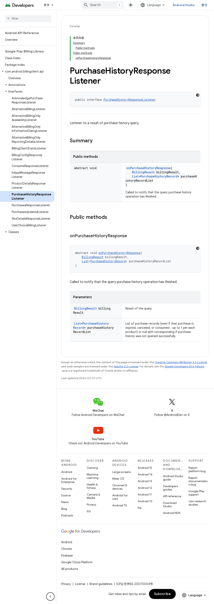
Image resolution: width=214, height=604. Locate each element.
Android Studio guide (173, 477)
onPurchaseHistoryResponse (148, 168)
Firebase (67, 555)
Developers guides (170, 487)
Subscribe (162, 594)
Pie (139, 508)
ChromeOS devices (119, 487)
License (80, 584)
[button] (27, 71)
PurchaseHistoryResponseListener (129, 100)
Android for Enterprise (69, 480)
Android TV (119, 505)
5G (89, 511)
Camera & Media (93, 496)
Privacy (91, 504)
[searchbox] (28, 18)
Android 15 (145, 468)
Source (66, 495)
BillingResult (143, 172)
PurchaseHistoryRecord (158, 176)
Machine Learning (92, 476)
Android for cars (120, 497)
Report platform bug (197, 469)
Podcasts (67, 515)
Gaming (92, 468)
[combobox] (103, 5)
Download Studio (170, 504)
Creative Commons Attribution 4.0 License (181, 362)
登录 (204, 5)
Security (66, 489)
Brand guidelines (100, 584)
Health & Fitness (92, 486)
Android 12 (145, 488)
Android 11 (145, 494)
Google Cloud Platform (76, 562)
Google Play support (196, 492)
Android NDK (171, 513)
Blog (64, 509)
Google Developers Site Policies (184, 366)
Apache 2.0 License (126, 366)
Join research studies (197, 502)
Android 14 (145, 474)
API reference (172, 496)
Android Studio (184, 5)
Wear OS (118, 478)
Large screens (121, 472)
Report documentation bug (198, 481)
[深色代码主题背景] (197, 95)
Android (66, 472)
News (65, 502)
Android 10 (145, 501)
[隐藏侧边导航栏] (50, 596)
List (135, 176)
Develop (75, 26)
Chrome (66, 549)
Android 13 (145, 481)
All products (69, 569)
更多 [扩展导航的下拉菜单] (47, 5)
